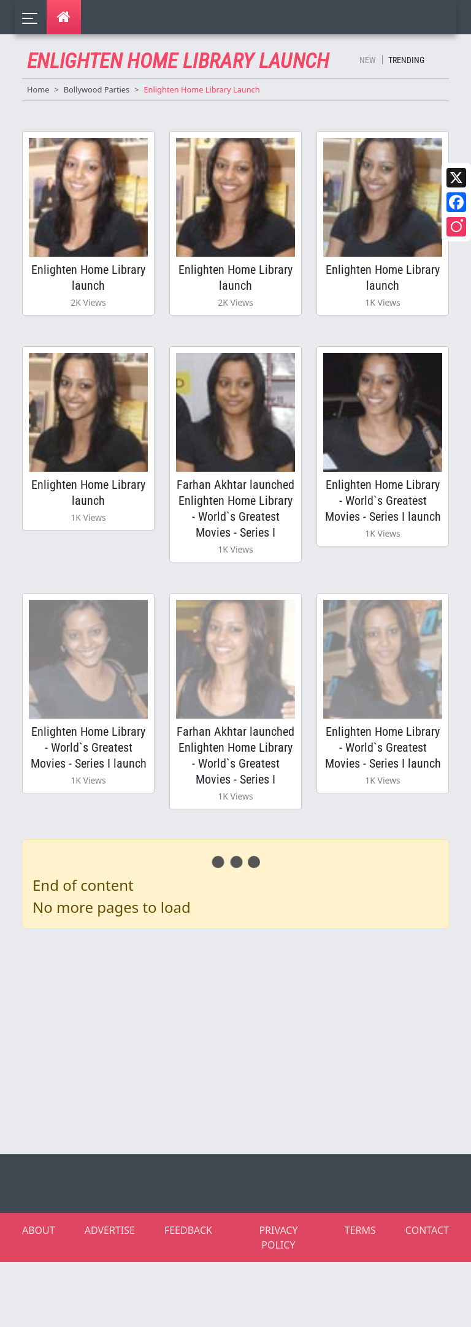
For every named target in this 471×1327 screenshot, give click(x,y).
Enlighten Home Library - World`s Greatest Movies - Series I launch (383, 500)
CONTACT (427, 1230)
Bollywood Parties (96, 89)
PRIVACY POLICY (278, 1237)
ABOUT (38, 1230)
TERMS (360, 1230)
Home (38, 89)
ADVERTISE (110, 1230)
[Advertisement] (243, 1039)
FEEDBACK (188, 1230)
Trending (406, 60)
